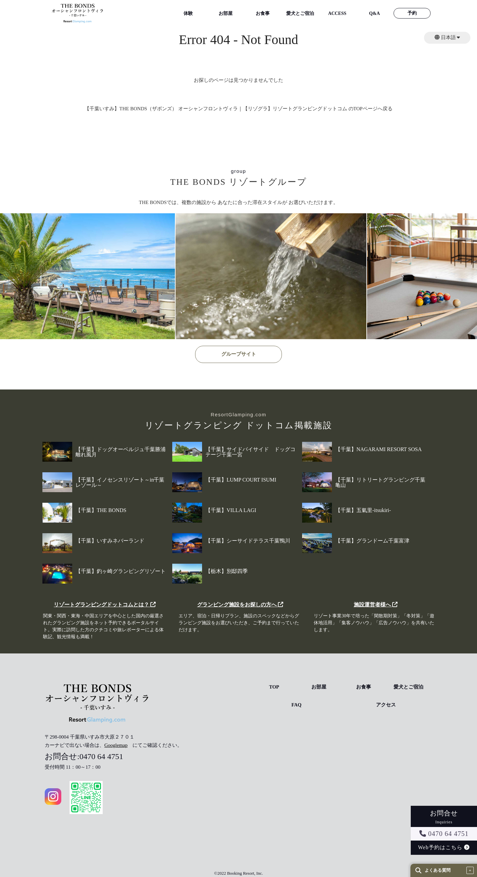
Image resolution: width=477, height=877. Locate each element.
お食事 (263, 13)
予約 (412, 13)
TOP (274, 687)
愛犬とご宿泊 (300, 13)
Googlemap (116, 745)
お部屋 (226, 13)
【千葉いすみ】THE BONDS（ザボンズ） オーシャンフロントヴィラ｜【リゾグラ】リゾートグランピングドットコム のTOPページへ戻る (238, 108)
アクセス (386, 704)
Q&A (374, 13)
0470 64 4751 (444, 833)
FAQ (297, 704)
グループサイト (238, 354)
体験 (188, 13)
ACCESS (337, 13)
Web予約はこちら (444, 847)
